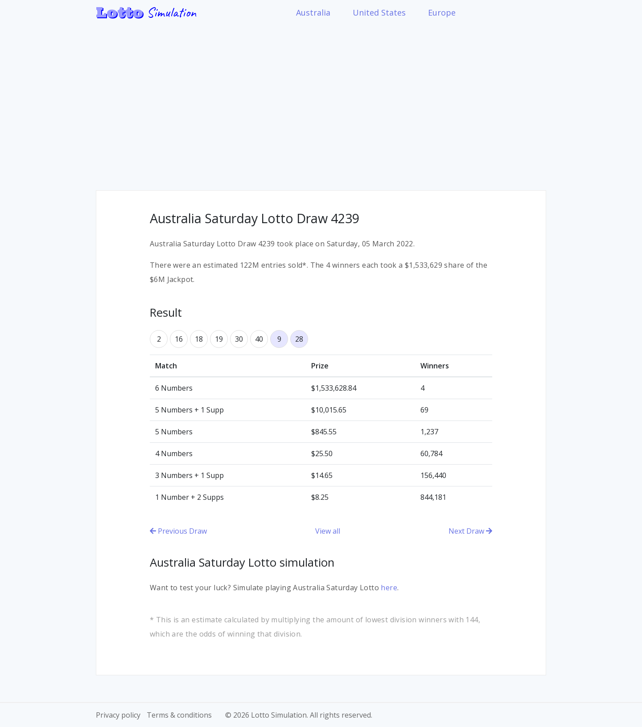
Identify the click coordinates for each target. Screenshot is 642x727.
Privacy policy (118, 715)
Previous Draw (178, 531)
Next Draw (470, 531)
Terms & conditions (179, 715)
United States (379, 12)
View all (327, 531)
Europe (442, 12)
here (389, 587)
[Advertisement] (321, 101)
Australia (313, 12)
